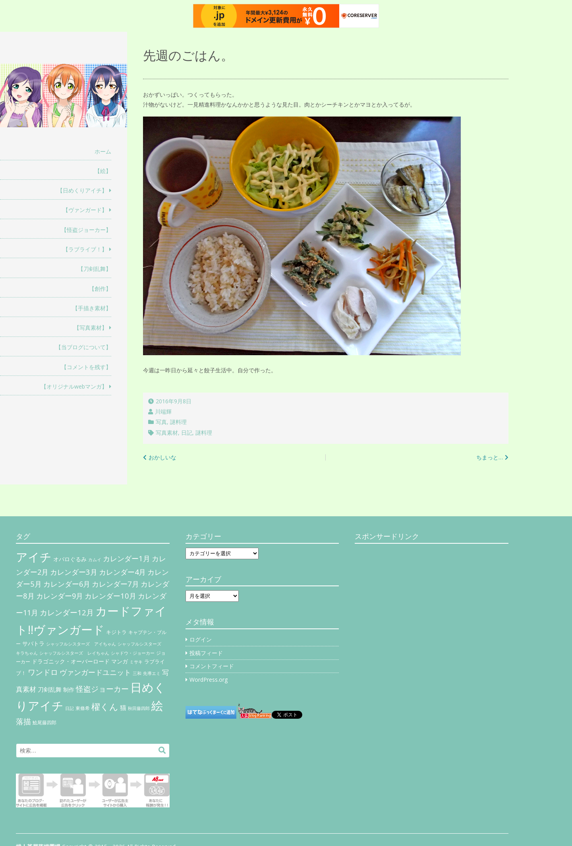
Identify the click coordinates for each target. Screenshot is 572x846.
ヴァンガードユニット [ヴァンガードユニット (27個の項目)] (95, 672)
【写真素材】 (90, 327)
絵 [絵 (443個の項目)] (157, 706)
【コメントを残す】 (86, 367)
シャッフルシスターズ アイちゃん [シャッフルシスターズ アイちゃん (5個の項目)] (81, 644)
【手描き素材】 (91, 308)
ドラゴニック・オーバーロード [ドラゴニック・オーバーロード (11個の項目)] (71, 661)
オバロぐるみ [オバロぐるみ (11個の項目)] (70, 559)
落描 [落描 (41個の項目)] (23, 721)
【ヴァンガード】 (85, 210)
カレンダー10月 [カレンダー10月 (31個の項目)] (110, 596)
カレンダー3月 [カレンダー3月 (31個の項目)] (73, 572)
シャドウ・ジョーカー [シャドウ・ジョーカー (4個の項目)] (133, 653)
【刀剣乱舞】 (94, 268)
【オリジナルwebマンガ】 (74, 386)
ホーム (103, 151)
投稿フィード (206, 653)
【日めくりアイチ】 (82, 190)
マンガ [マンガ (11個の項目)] (119, 661)
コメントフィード (211, 666)
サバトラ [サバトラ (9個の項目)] (33, 643)
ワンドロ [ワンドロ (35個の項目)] (43, 672)
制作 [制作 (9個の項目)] (68, 689)
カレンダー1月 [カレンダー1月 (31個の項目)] (126, 558)
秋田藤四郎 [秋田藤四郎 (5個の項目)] (139, 708)
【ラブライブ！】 (85, 249)
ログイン (200, 639)
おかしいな (162, 457)
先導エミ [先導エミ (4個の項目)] (151, 673)
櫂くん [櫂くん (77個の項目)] (104, 706)
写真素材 (167, 432)
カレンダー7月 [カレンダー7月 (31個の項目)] (115, 584)
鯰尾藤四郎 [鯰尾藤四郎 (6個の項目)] (44, 722)
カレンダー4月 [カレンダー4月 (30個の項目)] (122, 572)
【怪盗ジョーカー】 (86, 229)
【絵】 (103, 171)
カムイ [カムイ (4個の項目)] (94, 559)
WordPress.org (208, 679)
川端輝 (163, 411)
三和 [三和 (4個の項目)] (137, 673)
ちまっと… (489, 457)
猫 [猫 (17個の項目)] (123, 707)
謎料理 (178, 422)
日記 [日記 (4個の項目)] (69, 708)
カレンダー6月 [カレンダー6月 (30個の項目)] (66, 584)
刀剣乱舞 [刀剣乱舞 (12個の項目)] (50, 689)
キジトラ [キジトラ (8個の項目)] (116, 632)
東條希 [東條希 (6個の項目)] (82, 708)
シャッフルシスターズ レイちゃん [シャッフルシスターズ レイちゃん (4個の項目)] (74, 653)
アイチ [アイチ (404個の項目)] (34, 556)
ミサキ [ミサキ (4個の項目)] (136, 662)
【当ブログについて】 (83, 347)
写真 (161, 422)
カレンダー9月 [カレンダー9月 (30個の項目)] (59, 596)
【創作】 (100, 288)
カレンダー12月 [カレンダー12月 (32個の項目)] (67, 612)
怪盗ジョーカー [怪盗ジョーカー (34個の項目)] (102, 689)
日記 (186, 432)
